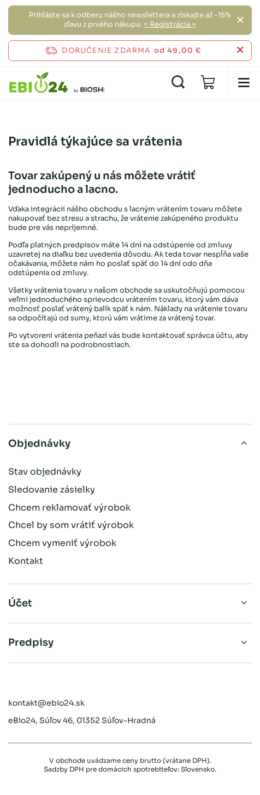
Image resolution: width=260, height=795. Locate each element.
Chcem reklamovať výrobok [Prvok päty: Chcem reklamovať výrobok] (69, 507)
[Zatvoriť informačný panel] (240, 50)
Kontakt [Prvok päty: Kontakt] (25, 561)
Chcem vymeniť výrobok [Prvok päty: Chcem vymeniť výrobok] (62, 543)
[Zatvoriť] (240, 20)
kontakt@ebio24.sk (46, 703)
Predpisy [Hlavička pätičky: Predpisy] (31, 642)
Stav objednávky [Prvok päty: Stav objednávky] (44, 471)
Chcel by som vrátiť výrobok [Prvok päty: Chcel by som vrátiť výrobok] (71, 525)
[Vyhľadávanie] (178, 82)
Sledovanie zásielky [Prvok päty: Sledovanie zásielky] (51, 489)
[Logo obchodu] (56, 83)
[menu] (243, 82)
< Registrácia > (170, 24)
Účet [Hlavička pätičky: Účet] (20, 603)
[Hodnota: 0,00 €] (208, 82)
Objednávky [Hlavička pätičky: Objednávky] (39, 444)
